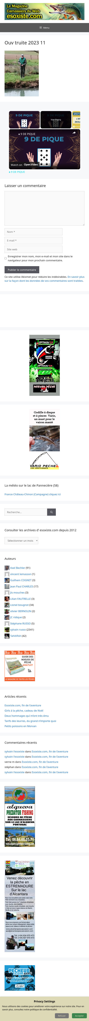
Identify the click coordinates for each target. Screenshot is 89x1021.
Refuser (62, 1015)
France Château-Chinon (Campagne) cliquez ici (33, 494)
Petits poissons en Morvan (21, 726)
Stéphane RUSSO (20, 623)
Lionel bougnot (19, 605)
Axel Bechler (17, 568)
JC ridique (16, 617)
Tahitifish (15, 635)
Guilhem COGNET (20, 580)
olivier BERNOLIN (20, 611)
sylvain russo (18, 629)
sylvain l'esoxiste (14, 751)
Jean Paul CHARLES (21, 586)
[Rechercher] (51, 512)
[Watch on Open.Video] (24, 165)
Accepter (79, 1015)
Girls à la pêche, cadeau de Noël (24, 710)
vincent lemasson (20, 574)
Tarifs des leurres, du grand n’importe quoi (30, 721)
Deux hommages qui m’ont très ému (27, 715)
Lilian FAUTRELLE (20, 598)
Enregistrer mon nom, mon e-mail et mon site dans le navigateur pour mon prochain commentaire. (40, 258)
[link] (14, 134)
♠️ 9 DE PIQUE (26, 134)
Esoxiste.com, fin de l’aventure (23, 705)
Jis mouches (17, 592)
